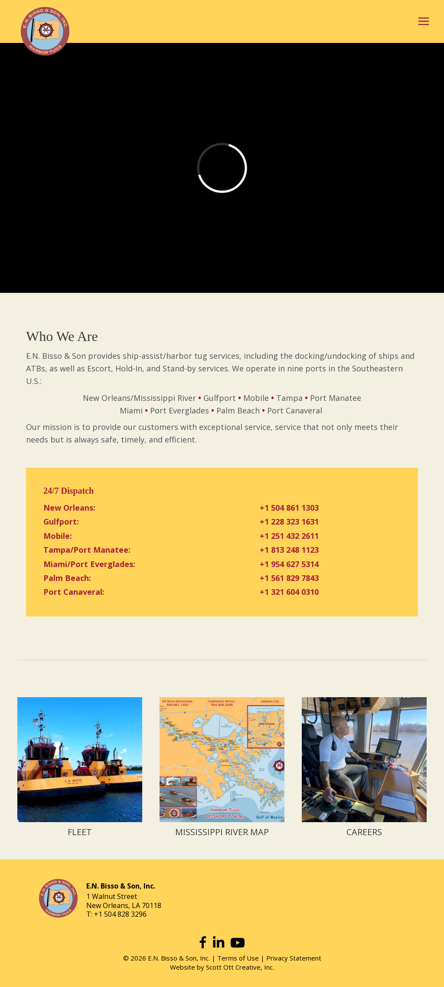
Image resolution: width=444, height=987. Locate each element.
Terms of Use (238, 958)
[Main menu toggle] (423, 21)
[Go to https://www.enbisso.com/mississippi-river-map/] (222, 768)
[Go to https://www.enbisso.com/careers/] (364, 768)
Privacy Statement (293, 958)
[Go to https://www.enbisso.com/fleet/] (79, 768)
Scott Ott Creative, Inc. (240, 967)
